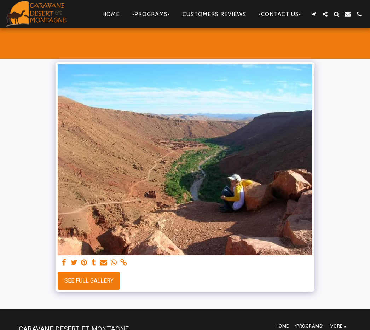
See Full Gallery (89, 280)
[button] (313, 14)
